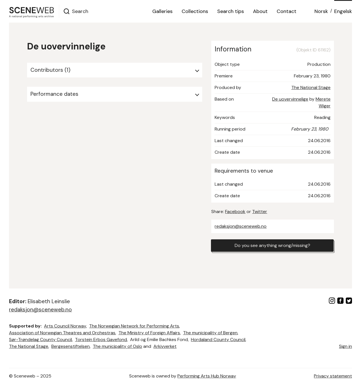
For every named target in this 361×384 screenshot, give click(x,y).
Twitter (259, 211)
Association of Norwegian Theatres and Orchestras (62, 333)
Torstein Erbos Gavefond (101, 339)
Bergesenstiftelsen (70, 346)
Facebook (235, 211)
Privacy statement (333, 376)
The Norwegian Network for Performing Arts (134, 326)
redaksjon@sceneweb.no (241, 226)
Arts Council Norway (65, 326)
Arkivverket (165, 346)
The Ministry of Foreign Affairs (149, 333)
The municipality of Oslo (117, 346)
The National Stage (311, 87)
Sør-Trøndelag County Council (40, 339)
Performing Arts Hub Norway (206, 376)
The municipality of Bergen (210, 333)
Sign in (345, 346)
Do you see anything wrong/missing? (272, 245)
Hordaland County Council (218, 339)
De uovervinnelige (290, 99)
